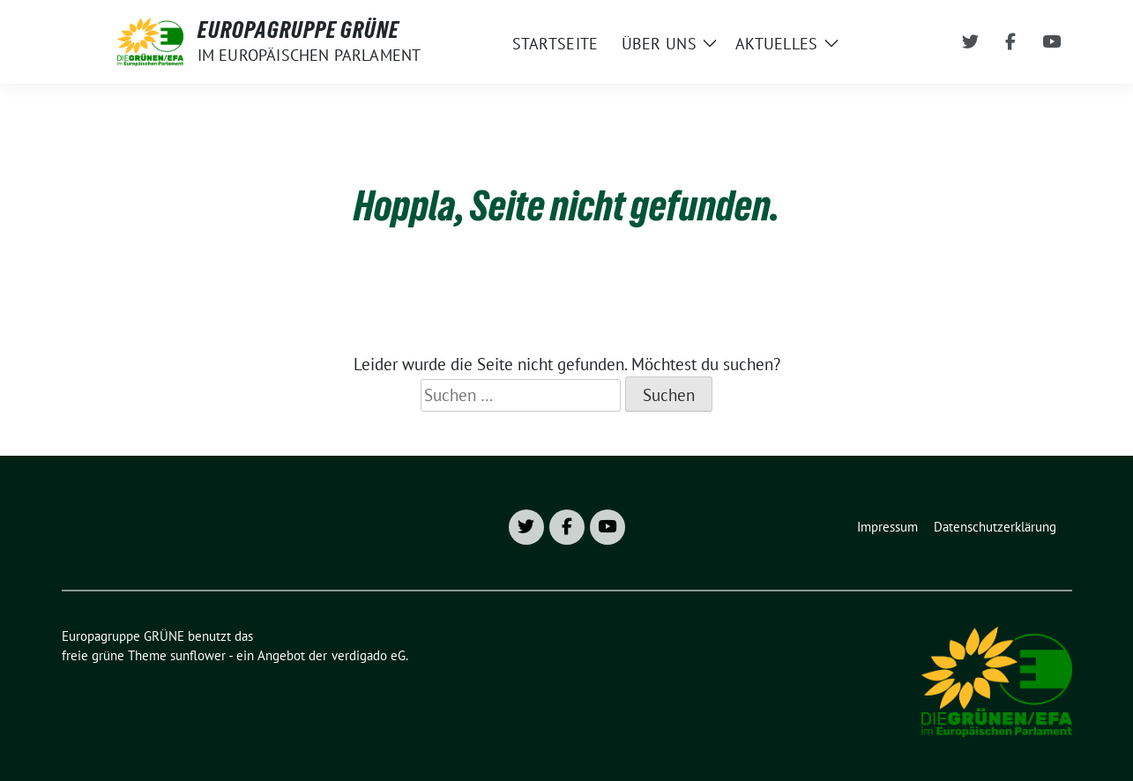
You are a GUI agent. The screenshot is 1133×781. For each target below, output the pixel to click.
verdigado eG (369, 655)
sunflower (198, 655)
